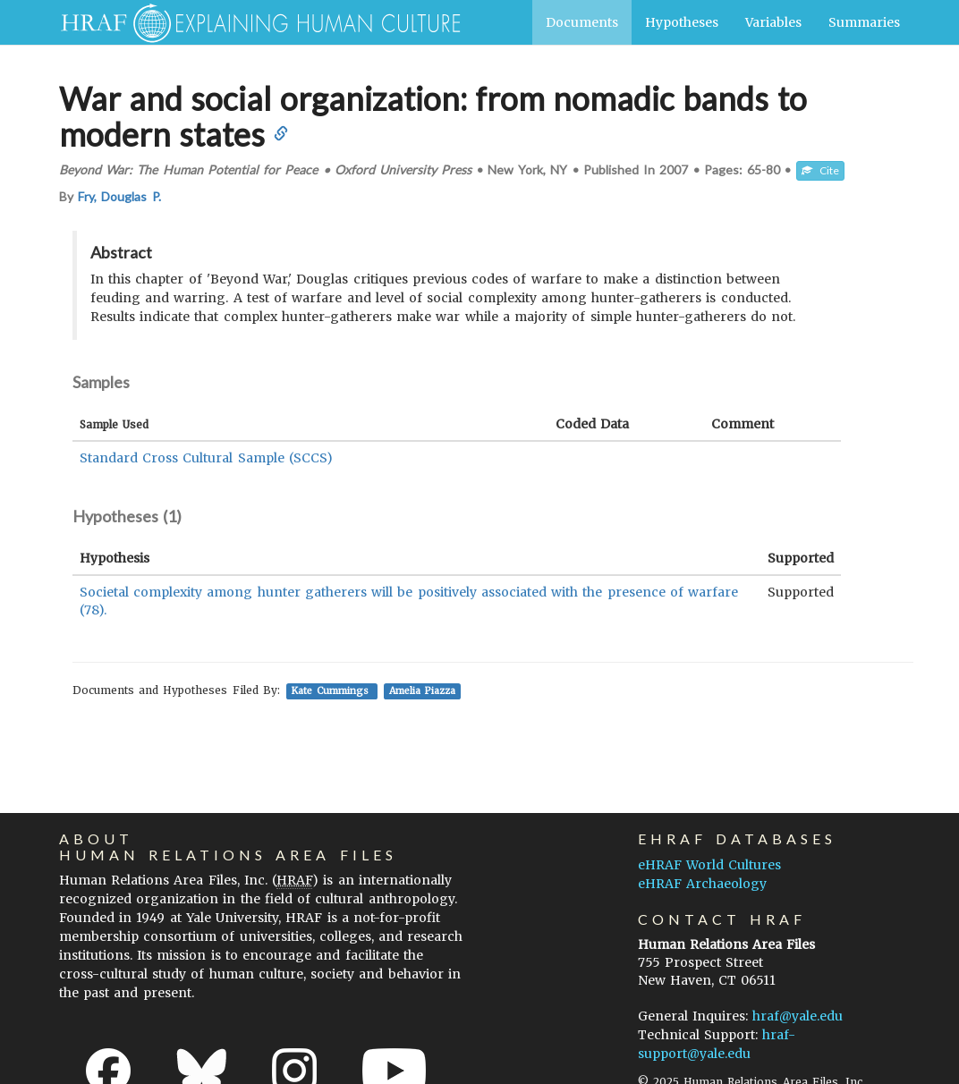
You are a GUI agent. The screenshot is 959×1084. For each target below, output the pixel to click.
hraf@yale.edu (797, 1016)
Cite (820, 170)
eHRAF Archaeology (702, 884)
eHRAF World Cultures (709, 865)
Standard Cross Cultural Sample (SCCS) (206, 458)
